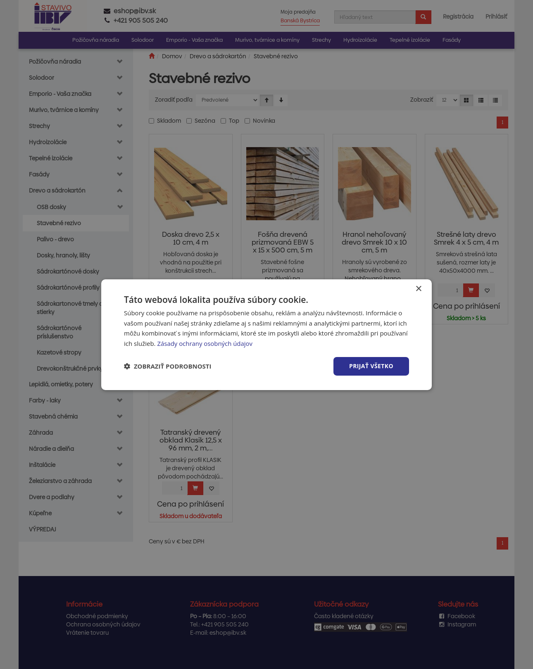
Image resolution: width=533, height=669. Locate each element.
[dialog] (266, 334)
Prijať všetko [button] (371, 366)
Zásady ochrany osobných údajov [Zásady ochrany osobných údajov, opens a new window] (205, 343)
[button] (168, 366)
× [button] (418, 289)
